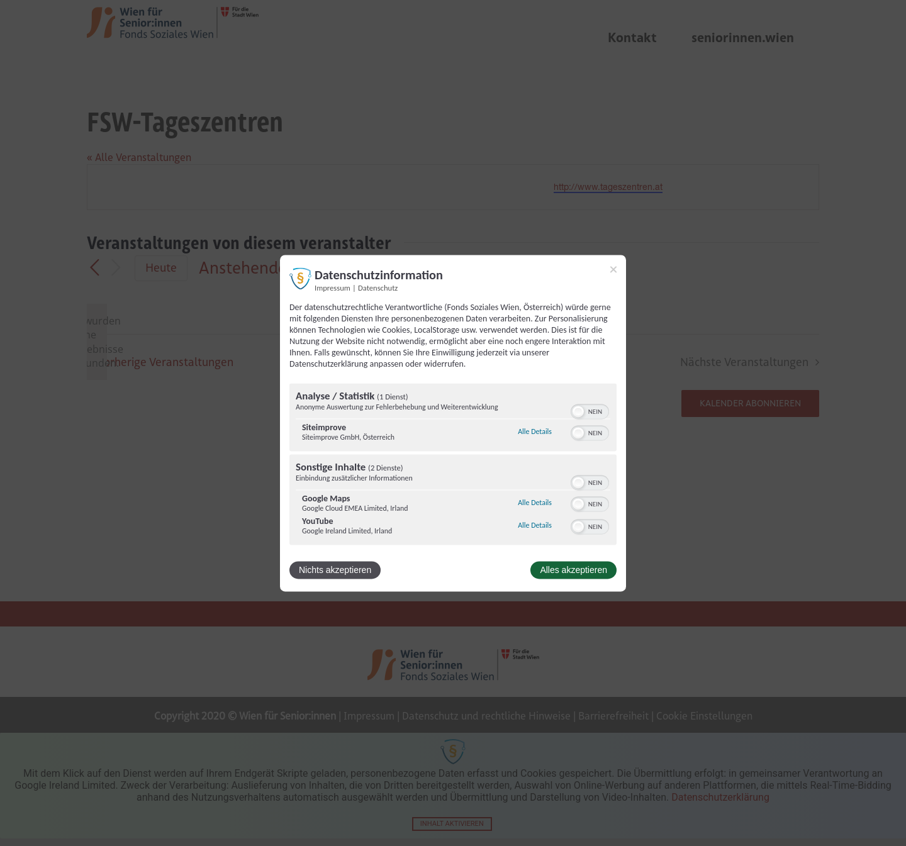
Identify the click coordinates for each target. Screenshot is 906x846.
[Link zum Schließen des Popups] (613, 269)
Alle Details (535, 432)
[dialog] (453, 423)
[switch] (589, 410)
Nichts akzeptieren (335, 570)
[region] (453, 465)
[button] (578, 411)
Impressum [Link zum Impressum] (332, 287)
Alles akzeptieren (573, 570)
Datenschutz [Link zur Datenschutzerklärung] (378, 287)
